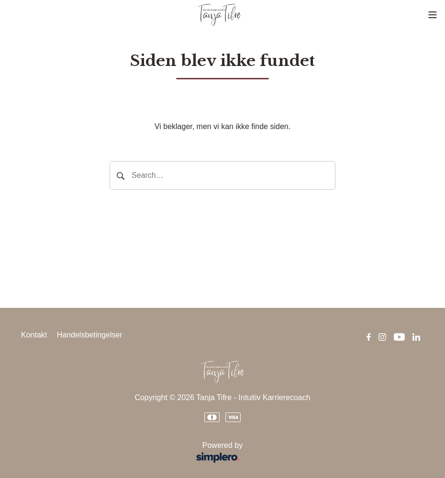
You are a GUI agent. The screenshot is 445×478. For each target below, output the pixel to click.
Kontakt (34, 335)
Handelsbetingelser (89, 335)
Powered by (135, 453)
